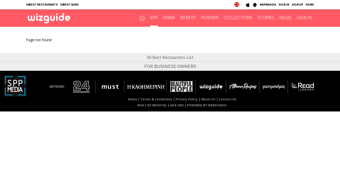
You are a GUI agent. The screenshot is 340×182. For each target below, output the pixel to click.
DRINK (169, 18)
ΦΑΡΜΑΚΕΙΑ (268, 4)
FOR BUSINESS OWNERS (170, 66)
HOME (310, 4)
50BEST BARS (69, 4)
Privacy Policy (187, 99)
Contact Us (227, 99)
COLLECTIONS (238, 18)
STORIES (266, 18)
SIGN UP (297, 4)
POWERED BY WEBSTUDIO (207, 105)
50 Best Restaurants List (170, 57)
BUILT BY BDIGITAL (152, 105)
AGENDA (210, 18)
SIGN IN (284, 4)
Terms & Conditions (156, 99)
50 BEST (188, 18)
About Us (208, 99)
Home (132, 99)
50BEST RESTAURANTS (42, 4)
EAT (154, 18)
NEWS (285, 18)
